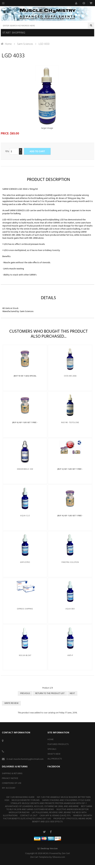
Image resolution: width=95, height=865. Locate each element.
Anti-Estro (25, 562)
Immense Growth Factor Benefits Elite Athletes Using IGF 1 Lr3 (47, 817)
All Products (55, 759)
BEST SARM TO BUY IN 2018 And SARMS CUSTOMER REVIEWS (49, 808)
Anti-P (70, 655)
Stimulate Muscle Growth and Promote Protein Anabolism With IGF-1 (48, 803)
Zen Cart (66, 853)
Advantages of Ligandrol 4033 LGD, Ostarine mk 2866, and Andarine (42, 806)
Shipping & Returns (12, 773)
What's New (54, 754)
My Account (8, 788)
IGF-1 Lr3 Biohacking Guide (20, 797)
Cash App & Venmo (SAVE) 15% (55, 815)
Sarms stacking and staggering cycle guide (66, 800)
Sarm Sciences (25, 44)
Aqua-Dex (70, 608)
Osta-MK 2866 (70, 376)
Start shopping (13, 32)
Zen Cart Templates (39, 857)
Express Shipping (25, 608)
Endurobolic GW (25, 469)
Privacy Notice (10, 778)
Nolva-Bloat (25, 655)
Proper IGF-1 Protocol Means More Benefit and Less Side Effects (62, 820)
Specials (52, 749)
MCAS (46, 853)
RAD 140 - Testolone (70, 422)
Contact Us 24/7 (28, 815)
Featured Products (58, 744)
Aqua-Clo (25, 515)
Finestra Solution (70, 562)
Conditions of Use (11, 783)
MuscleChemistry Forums (26, 800)
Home (8, 44)
